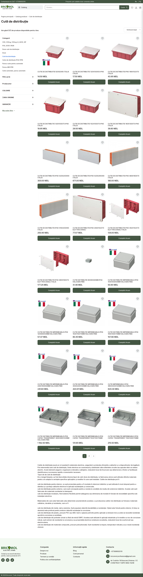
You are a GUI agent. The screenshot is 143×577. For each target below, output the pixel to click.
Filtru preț (6, 77)
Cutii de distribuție (8, 56)
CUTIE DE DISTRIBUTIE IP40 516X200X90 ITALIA (53, 229)
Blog (75, 551)
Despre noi (44, 551)
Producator (7, 84)
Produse (43, 554)
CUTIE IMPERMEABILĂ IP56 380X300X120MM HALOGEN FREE (121, 385)
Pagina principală (7, 16)
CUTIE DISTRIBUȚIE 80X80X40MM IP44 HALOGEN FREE (87, 281)
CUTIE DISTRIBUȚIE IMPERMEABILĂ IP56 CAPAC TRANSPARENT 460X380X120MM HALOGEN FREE (53, 438)
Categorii (6, 38)
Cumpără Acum (54, 82)
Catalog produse (21, 16)
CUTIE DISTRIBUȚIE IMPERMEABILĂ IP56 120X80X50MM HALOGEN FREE (53, 333)
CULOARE (6, 91)
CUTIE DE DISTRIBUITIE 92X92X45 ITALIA (53, 72)
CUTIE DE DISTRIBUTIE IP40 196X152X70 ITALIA (123, 72)
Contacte (76, 557)
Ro (136, 1)
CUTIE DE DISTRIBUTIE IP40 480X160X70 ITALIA (123, 177)
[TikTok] (12, 560)
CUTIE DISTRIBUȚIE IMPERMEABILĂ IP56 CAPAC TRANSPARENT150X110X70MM (88, 437)
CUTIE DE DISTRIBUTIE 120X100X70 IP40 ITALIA (53, 124)
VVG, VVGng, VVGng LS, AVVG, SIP (14, 42)
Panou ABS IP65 (7, 67)
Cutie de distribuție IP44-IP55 (12, 60)
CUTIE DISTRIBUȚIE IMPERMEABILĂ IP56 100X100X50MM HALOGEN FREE (123, 281)
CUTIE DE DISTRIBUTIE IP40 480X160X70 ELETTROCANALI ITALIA (53, 281)
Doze (4, 53)
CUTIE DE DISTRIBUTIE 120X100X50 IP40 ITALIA (88, 72)
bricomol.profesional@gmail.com (123, 556)
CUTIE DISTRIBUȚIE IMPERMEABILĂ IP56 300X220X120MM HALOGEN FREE (88, 385)
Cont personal (78, 554)
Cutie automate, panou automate (13, 71)
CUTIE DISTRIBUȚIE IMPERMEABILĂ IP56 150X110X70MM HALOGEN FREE (88, 333)
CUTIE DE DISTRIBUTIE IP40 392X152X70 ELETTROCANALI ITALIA (123, 229)
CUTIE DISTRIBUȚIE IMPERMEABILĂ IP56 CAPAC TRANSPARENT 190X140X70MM (123, 437)
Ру (140, 1)
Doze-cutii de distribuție (10, 49)
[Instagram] (7, 560)
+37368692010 (20, 1)
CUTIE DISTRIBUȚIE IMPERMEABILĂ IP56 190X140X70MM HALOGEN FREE (123, 333)
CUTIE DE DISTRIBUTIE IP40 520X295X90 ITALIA (88, 177)
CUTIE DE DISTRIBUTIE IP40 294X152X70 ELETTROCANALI (88, 229)
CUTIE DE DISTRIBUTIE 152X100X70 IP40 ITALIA (88, 124)
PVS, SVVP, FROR (8, 46)
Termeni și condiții (47, 557)
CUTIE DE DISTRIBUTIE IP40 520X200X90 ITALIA (53, 177)
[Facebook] (3, 560)
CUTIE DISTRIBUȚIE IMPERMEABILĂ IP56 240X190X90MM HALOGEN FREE (53, 385)
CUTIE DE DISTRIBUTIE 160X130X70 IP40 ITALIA (123, 124)
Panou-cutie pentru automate (12, 63)
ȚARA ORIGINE (8, 97)
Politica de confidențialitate (50, 560)
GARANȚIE (6, 104)
